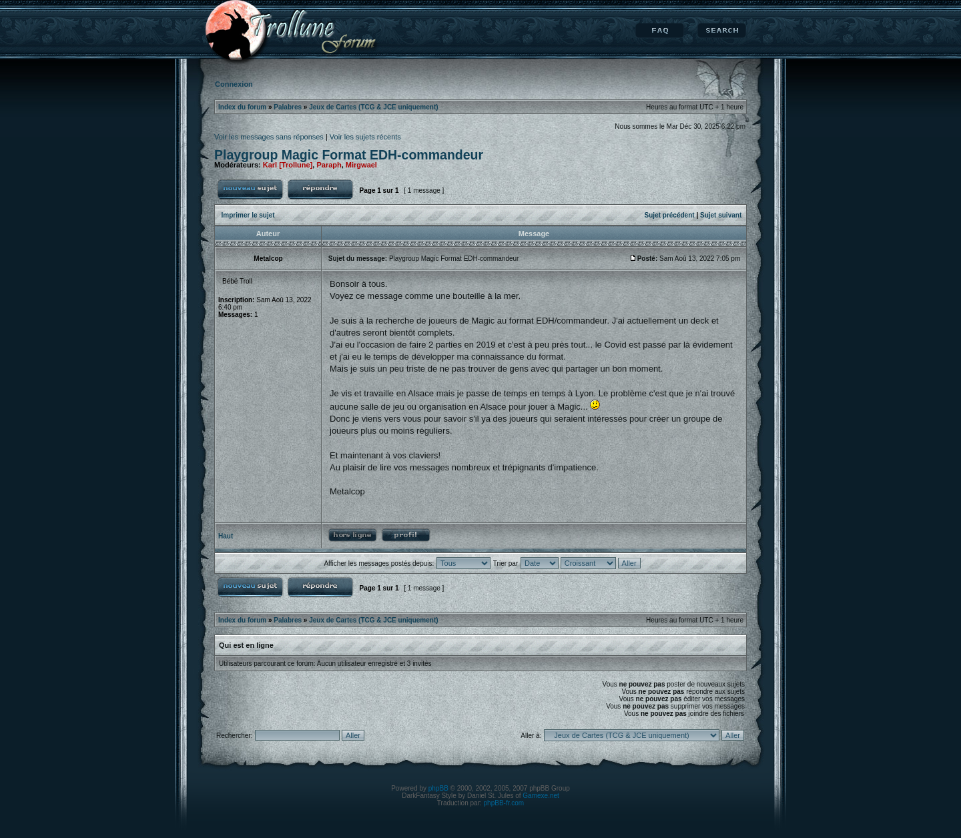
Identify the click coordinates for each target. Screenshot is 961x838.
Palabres (288, 107)
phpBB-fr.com (504, 803)
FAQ (659, 30)
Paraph (328, 165)
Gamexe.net (541, 795)
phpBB (438, 788)
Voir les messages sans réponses (269, 137)
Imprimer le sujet (248, 215)
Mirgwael (361, 165)
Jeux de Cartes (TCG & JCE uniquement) (373, 107)
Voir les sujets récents (365, 137)
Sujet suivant (720, 215)
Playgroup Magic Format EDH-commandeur (348, 154)
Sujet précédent (670, 215)
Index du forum (242, 107)
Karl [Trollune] (288, 165)
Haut (225, 536)
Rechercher (721, 30)
